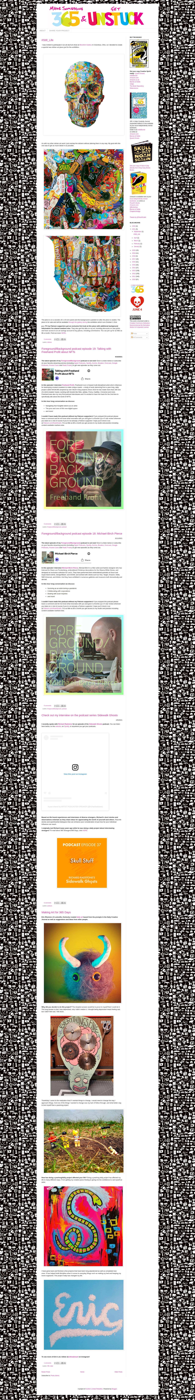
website (58, 726)
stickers (49, 342)
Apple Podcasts (79, 363)
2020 (134, 250)
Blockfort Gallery (86, 45)
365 (48, 1366)
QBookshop (134, 207)
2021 (134, 229)
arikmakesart (73, 1357)
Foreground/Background (70, 361)
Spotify (88, 363)
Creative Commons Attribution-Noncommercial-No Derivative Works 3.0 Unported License (140, 325)
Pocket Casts (54, 365)
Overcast (108, 363)
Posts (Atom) (55, 1375)
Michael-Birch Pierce (70, 568)
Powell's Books (135, 203)
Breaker (101, 363)
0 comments (47, 339)
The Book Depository (137, 86)
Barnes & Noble (135, 82)
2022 (134, 226)
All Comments (136, 337)
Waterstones (134, 88)
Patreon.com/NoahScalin (52, 423)
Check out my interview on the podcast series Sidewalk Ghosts (80, 715)
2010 (134, 279)
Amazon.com (134, 78)
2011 (134, 276)
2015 (134, 265)
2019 (134, 253)
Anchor (94, 363)
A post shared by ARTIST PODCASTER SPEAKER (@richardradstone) (75, 807)
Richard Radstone (65, 724)
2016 (134, 262)
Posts (134, 333)
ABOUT (43, 31)
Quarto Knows (140, 73)
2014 (134, 268)
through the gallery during (78, 322)
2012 (134, 273)
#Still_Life (47, 40)
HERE (63, 333)
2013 (134, 270)
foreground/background (54, 527)
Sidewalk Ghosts (95, 724)
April (135, 238)
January (137, 246)
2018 (134, 256)
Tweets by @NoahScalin (138, 217)
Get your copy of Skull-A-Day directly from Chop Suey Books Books (140, 168)
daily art (80, 917)
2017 (134, 259)
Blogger (114, 1389)
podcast (64, 527)
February (137, 244)
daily (51, 1366)
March (136, 241)
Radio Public (67, 365)
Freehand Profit (68, 385)
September (138, 231)
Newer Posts (46, 1372)
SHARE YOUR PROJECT (59, 31)
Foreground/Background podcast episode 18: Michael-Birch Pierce (82, 533)
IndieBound (133, 75)
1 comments (47, 1363)
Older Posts (118, 1372)
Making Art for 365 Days (56, 912)
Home (82, 1372)
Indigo (132, 84)
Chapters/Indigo (135, 211)
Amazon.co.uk (134, 80)
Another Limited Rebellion (94, 1389)
